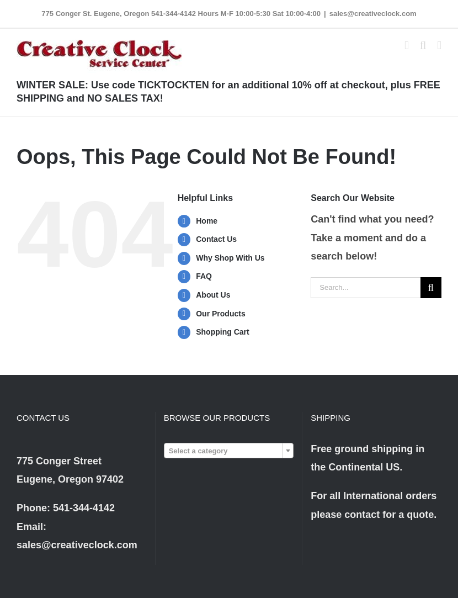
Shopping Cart (222, 331)
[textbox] (229, 451)
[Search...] (365, 287)
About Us (213, 294)
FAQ (204, 276)
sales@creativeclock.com (373, 13)
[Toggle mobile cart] (406, 45)
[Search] (430, 287)
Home (206, 220)
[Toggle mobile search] (423, 45)
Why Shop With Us (230, 257)
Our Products (220, 313)
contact (362, 514)
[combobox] (229, 450)
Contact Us (216, 239)
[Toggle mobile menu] (439, 45)
